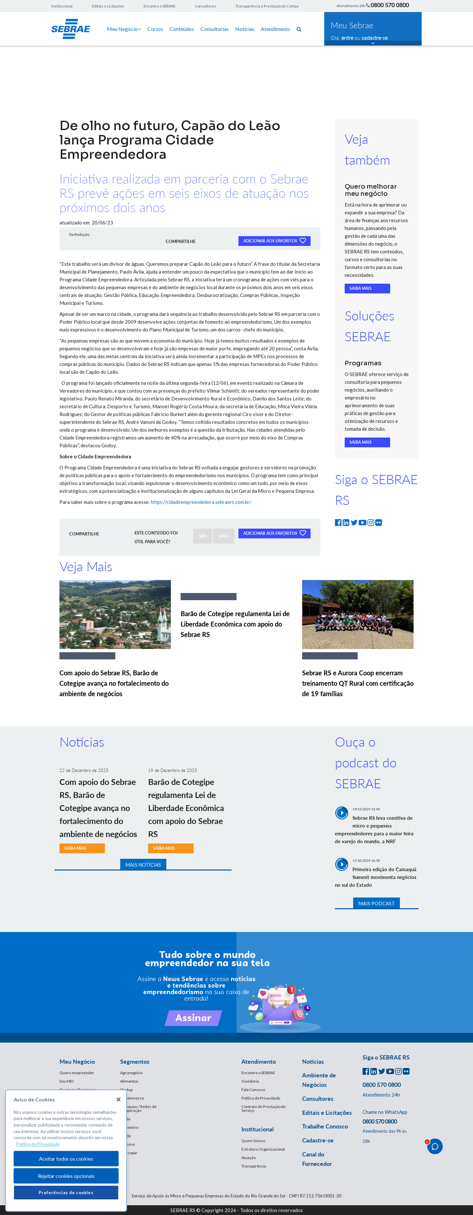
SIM (202, 536)
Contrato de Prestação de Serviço (263, 1108)
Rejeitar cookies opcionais (66, 1176)
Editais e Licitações (108, 6)
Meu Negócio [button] (77, 1061)
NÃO (224, 536)
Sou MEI (66, 1081)
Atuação (248, 1157)
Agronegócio (131, 1072)
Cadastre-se (318, 1140)
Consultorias (214, 29)
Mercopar (128, 1152)
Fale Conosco (253, 1089)
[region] (66, 1150)
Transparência (253, 1166)
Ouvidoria (250, 1081)
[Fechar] (118, 1099)
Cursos (155, 29)
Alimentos (129, 1081)
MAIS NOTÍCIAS (143, 865)
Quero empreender (76, 1072)
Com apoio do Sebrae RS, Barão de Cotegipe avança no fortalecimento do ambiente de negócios (114, 683)
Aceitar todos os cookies (66, 1158)
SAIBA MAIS (361, 288)
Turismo (127, 1144)
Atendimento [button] (258, 1061)
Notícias (244, 29)
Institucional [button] (257, 1129)
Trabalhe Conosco (325, 1126)
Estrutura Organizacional (263, 1149)
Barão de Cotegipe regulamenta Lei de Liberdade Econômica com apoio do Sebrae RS (235, 624)
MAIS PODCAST (376, 903)
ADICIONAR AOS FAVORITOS (274, 240)
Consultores (205, 6)
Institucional (61, 6)
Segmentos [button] (134, 1061)
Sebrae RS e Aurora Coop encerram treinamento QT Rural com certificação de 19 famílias (358, 683)
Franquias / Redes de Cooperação (138, 1108)
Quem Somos (253, 1140)
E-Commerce (132, 1098)
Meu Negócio (124, 29)
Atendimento (275, 29)
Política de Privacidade (260, 1098)
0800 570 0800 (390, 4)
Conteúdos (182, 29)
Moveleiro (129, 1127)
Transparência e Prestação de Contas (267, 6)
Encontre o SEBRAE (159, 6)
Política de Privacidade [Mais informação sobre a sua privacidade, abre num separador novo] (37, 1144)
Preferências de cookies (66, 1192)
